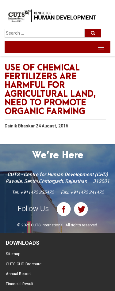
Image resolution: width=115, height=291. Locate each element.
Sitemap (13, 253)
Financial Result (19, 284)
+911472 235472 (37, 192)
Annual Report (18, 273)
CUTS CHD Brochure (23, 264)
